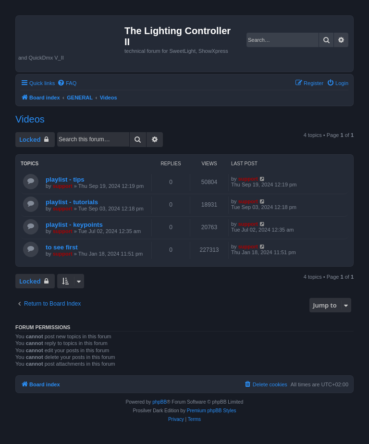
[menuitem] (66, 83)
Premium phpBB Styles (211, 410)
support (63, 186)
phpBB (159, 402)
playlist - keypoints (74, 224)
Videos (30, 119)
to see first (62, 247)
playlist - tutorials (72, 202)
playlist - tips (65, 179)
